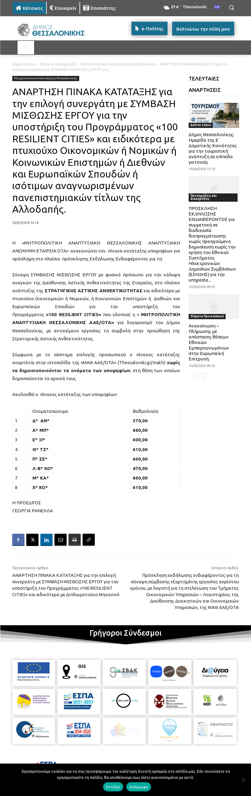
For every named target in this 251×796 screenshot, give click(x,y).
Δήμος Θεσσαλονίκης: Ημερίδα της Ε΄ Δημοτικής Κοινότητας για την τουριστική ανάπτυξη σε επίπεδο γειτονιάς (213, 148)
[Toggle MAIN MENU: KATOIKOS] (26, 47)
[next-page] (202, 377)
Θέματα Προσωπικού (207, 316)
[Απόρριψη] (243, 780)
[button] (231, 7)
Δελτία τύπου (200, 125)
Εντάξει (113, 787)
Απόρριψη (138, 787)
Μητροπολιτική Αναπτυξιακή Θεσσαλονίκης (118, 64)
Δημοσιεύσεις (24, 64)
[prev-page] (192, 377)
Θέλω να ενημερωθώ (58, 64)
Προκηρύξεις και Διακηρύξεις (203, 197)
